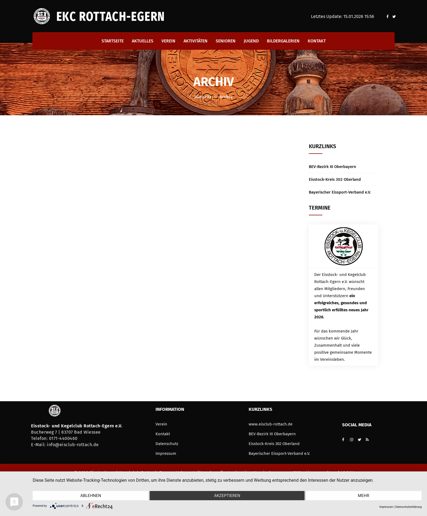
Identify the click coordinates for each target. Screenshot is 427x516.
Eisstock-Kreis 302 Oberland (335, 179)
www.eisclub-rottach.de (270, 424)
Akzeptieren (227, 495)
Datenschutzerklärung (408, 506)
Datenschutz (166, 443)
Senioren (226, 40)
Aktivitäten (196, 40)
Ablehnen (90, 495)
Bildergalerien (283, 40)
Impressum (165, 453)
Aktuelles (142, 40)
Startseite (113, 40)
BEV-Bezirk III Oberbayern (332, 166)
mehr (363, 495)
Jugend (251, 40)
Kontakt (317, 40)
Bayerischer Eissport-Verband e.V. (340, 192)
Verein (168, 40)
